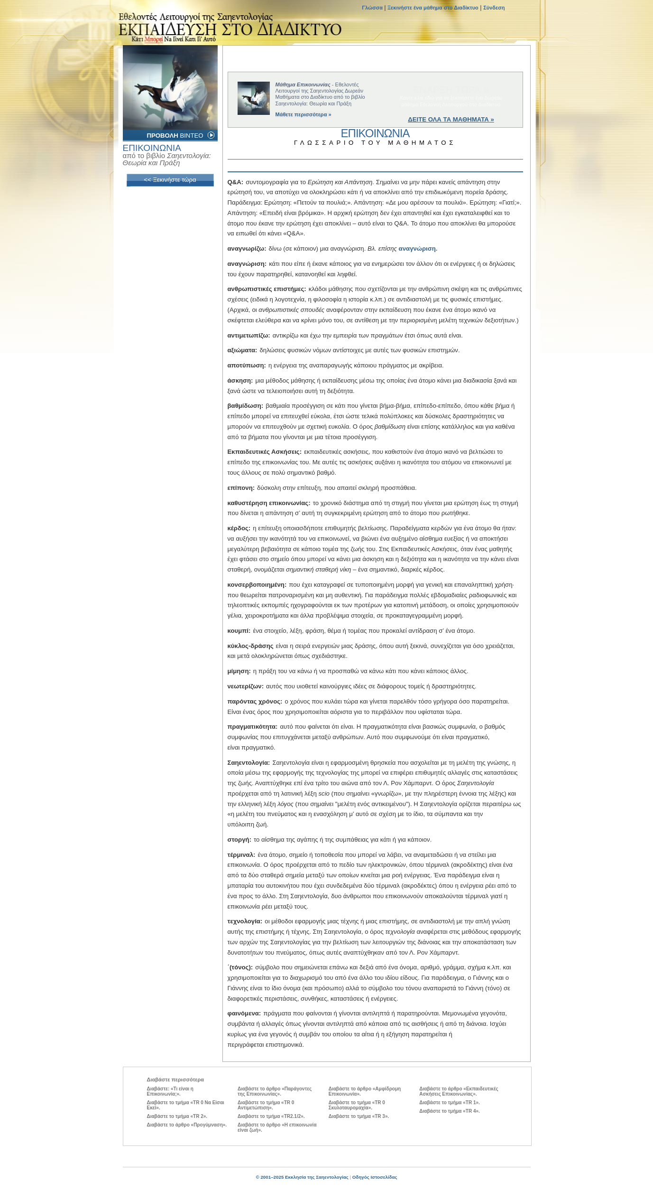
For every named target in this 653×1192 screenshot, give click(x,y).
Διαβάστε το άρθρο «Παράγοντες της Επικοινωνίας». (275, 1091)
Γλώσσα (373, 7)
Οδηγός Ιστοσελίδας (374, 1177)
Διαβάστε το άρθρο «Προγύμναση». (187, 1124)
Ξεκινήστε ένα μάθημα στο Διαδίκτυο (432, 7)
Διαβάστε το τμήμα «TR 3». (359, 1116)
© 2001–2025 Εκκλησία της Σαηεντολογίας (302, 1177)
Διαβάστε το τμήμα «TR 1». (449, 1102)
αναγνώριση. (418, 248)
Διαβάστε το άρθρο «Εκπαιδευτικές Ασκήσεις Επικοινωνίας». (458, 1091)
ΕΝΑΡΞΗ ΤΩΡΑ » (450, 89)
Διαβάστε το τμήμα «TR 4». (449, 1111)
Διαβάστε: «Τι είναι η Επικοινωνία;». (170, 1091)
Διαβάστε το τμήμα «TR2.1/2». (271, 1116)
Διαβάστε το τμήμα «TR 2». (177, 1116)
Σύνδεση (494, 7)
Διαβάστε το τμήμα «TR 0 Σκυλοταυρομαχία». (357, 1105)
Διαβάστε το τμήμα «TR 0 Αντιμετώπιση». (266, 1105)
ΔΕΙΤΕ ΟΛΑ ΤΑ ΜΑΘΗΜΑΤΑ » (451, 119)
